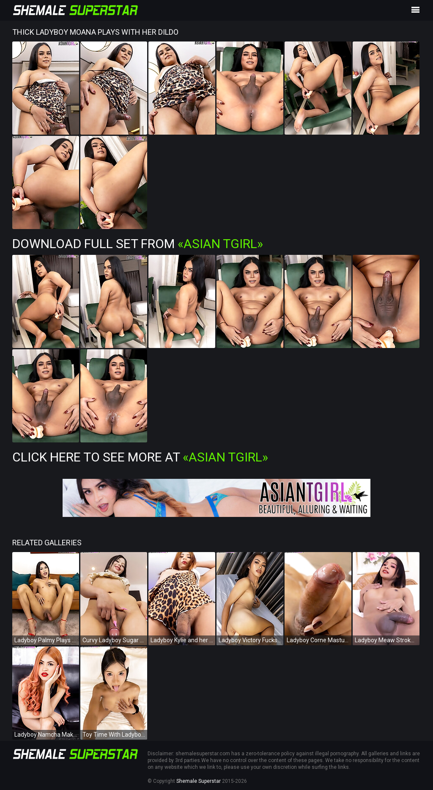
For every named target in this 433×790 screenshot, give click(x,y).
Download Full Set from (137, 243)
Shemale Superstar (198, 781)
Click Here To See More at (140, 457)
